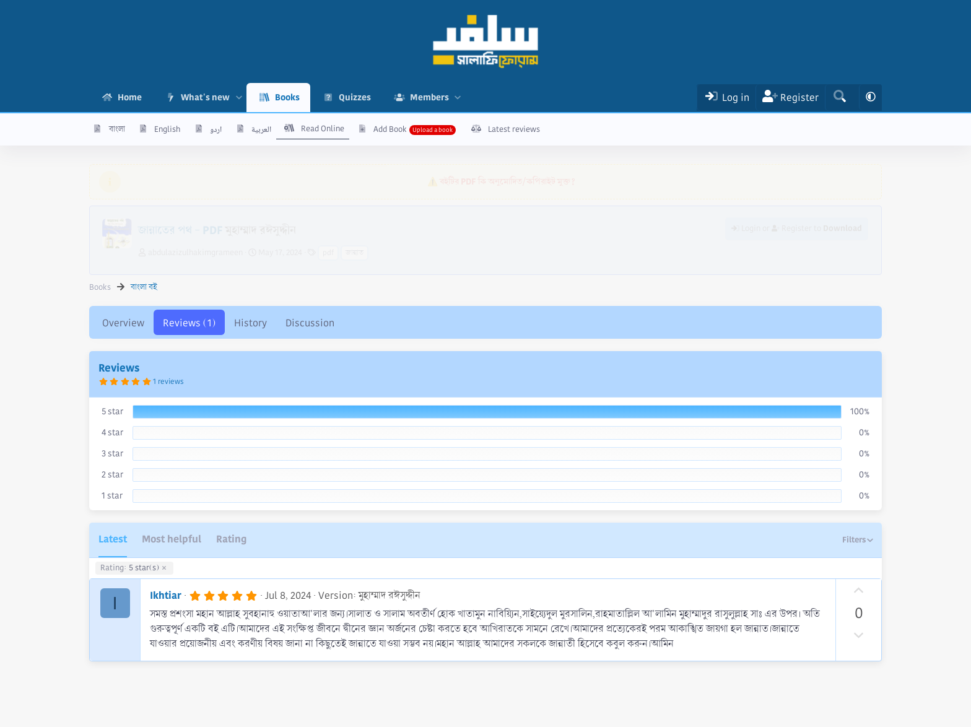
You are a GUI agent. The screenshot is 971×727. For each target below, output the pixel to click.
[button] (238, 97)
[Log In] (726, 97)
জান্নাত (355, 253)
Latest (112, 539)
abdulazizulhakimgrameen (195, 252)
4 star (112, 432)
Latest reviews (514, 129)
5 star (112, 411)
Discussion (309, 323)
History (250, 323)
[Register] (790, 97)
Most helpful (171, 539)
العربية (261, 129)
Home (130, 97)
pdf (328, 253)
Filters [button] (854, 539)
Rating (231, 539)
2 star (112, 474)
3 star (112, 453)
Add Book (390, 129)
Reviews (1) (189, 323)
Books (287, 97)
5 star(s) (129, 568)
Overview (123, 323)
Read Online (322, 128)
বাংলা (117, 129)
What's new (205, 97)
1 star (112, 495)
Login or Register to (796, 228)
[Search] (839, 97)
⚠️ (501, 181)
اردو (216, 129)
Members (429, 97)
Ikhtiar (165, 595)
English (167, 129)
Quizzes (355, 97)
